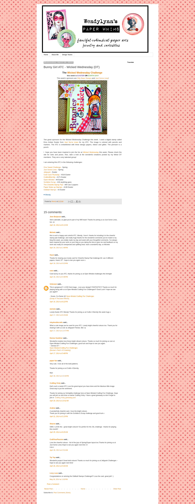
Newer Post (48, 489)
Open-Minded (49, 180)
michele (53, 309)
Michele (53, 232)
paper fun (53, 361)
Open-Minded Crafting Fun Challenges (80, 296)
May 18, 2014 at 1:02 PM (59, 479)
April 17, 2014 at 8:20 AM (59, 315)
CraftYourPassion (56, 439)
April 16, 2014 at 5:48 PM (59, 277)
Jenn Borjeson (55, 217)
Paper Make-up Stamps (53, 187)
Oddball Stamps (50, 190)
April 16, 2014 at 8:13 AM (59, 225)
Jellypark (47, 172)
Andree (52, 408)
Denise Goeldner (56, 338)
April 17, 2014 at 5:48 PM (59, 353)
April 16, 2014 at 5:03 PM (59, 263)
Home (46, 55)
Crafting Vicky (55, 383)
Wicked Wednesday (91, 152)
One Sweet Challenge (52, 167)
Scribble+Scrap (50, 182)
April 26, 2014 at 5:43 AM (59, 466)
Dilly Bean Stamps (84, 78)
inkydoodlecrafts (56, 322)
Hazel (52, 255)
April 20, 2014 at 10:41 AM (59, 401)
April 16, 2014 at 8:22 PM (59, 302)
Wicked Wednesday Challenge (84, 72)
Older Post (117, 489)
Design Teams (67, 55)
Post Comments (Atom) (61, 493)
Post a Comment (53, 484)
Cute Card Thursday (51, 175)
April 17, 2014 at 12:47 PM (59, 331)
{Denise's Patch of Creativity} (60, 350)
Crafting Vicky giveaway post (65, 398)
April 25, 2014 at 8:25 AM (59, 432)
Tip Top (52, 457)
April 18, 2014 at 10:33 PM (59, 376)
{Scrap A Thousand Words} (59, 299)
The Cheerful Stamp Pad (53, 185)
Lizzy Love (54, 473)
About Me (55, 55)
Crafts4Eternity (49, 177)
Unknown (53, 284)
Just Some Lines (101, 78)
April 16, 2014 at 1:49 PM (59, 248)
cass (51, 271)
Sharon (52, 424)
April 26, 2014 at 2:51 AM (59, 450)
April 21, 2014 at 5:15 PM (59, 416)
